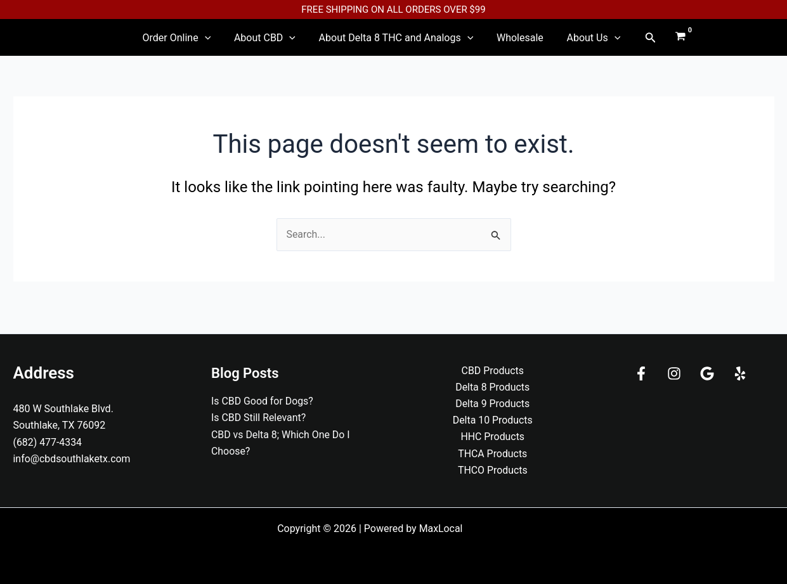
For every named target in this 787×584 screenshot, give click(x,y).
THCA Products (493, 454)
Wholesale (509, 43)
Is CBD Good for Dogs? (262, 400)
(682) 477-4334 (47, 442)
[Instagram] (674, 373)
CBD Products (492, 370)
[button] (624, 43)
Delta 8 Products (492, 386)
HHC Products (492, 437)
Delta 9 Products (492, 403)
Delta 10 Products (492, 420)
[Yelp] (740, 373)
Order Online (198, 42)
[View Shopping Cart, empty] (654, 43)
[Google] (707, 373)
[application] (225, 42)
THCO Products (492, 470)
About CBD (275, 42)
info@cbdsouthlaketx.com (72, 458)
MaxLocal (441, 528)
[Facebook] (641, 373)
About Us (572, 42)
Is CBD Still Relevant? (258, 417)
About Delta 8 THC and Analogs (396, 42)
